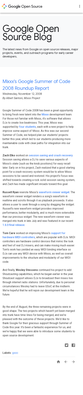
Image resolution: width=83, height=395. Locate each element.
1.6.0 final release (13, 225)
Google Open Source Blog (31, 33)
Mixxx (45, 114)
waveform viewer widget (54, 192)
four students (27, 126)
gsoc (15, 352)
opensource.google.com (22, 6)
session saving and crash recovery (51, 155)
